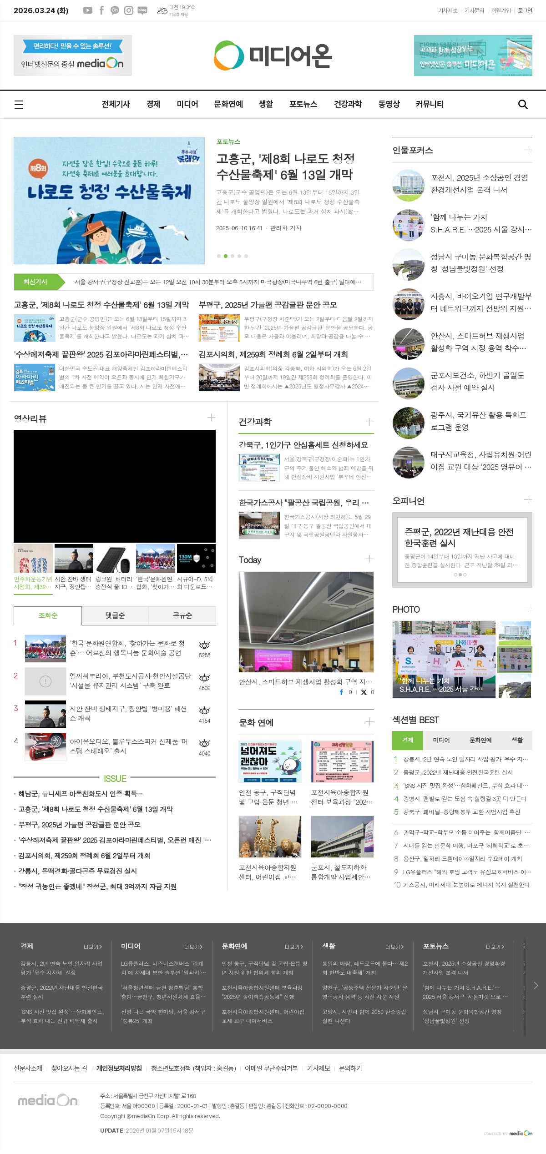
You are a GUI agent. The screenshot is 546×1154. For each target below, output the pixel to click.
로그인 (525, 10)
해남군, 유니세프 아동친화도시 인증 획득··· (80, 793)
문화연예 (228, 104)
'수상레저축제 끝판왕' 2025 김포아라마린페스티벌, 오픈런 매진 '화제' (117, 840)
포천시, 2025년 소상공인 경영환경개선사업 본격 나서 (464, 967)
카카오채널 (115, 10)
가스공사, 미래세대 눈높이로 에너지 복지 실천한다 (466, 885)
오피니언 (408, 500)
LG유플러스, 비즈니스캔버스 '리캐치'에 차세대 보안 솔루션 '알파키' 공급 (162, 968)
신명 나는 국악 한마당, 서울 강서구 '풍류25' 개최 (163, 1016)
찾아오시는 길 (69, 1069)
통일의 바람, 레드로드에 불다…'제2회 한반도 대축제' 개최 (365, 967)
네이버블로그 (142, 10)
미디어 (187, 104)
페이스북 (101, 10)
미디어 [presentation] (441, 740)
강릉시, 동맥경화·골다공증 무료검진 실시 (77, 871)
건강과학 (348, 104)
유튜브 (88, 10)
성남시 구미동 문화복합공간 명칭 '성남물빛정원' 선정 (462, 1016)
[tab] (407, 740)
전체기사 (116, 104)
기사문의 (474, 10)
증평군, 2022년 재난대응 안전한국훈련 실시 (458, 772)
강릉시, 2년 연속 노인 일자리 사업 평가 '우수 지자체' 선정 (467, 759)
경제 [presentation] (407, 740)
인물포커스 (412, 150)
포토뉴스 (303, 104)
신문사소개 (28, 1069)
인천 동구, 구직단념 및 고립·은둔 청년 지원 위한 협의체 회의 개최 (265, 967)
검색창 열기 (523, 105)
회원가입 (501, 10)
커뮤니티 (430, 104)
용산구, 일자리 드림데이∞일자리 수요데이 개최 (462, 859)
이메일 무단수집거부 (271, 1069)
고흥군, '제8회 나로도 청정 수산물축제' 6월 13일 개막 (95, 809)
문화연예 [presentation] (481, 740)
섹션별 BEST (415, 719)
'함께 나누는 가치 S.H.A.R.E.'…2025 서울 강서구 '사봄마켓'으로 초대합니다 (465, 992)
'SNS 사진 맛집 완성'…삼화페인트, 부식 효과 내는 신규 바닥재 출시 (467, 786)
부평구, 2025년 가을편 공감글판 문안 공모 (79, 824)
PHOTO (406, 609)
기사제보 (447, 10)
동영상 (389, 104)
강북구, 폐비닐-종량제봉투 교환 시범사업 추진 (461, 812)
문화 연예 (255, 722)
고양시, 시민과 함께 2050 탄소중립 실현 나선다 (364, 1016)
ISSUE (115, 778)
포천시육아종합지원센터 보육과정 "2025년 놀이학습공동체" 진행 (262, 991)
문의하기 (350, 1069)
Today (249, 560)
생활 (266, 104)
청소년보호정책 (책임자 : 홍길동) (193, 1069)
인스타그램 (129, 10)
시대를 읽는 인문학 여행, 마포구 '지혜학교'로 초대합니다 (467, 846)
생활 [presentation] (516, 740)
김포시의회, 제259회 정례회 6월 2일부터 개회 (84, 855)
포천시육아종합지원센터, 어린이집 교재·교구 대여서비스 (263, 1016)
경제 (154, 104)
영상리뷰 (30, 418)
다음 (536, 985)
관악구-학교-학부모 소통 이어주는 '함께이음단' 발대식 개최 (467, 833)
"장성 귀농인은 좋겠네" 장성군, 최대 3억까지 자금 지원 (97, 886)
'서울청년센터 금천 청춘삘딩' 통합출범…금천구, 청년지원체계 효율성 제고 (163, 992)
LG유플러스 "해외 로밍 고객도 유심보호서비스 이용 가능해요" (467, 872)
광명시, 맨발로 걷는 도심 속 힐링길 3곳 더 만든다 (465, 799)
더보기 (93, 947)
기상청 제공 (178, 14)
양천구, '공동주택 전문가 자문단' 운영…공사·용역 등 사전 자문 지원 (365, 991)
